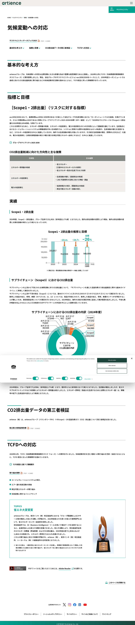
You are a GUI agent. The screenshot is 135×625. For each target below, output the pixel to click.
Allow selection (112, 608)
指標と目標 (33, 47)
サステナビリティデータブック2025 (23, 40)
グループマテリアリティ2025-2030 (26, 142)
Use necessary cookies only (112, 613)
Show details (87, 621)
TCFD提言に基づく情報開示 (23, 464)
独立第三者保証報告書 (17, 428)
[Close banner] (131, 601)
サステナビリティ (17, 17)
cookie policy (39, 603)
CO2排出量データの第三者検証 (57, 47)
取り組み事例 (14, 472)
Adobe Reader (65, 568)
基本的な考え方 (15, 47)
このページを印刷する (117, 582)
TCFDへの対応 (83, 47)
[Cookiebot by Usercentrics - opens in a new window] (13, 621)
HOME (9, 17)
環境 (25, 17)
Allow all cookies (112, 602)
